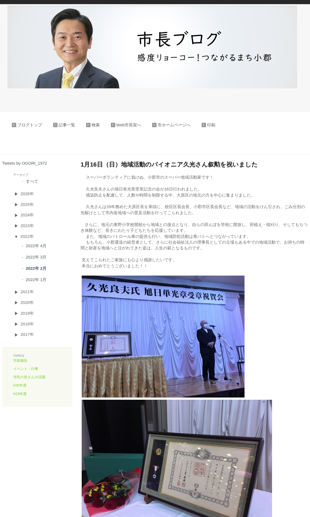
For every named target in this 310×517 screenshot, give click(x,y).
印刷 (211, 125)
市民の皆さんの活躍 (29, 377)
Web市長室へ (128, 125)
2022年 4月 (36, 245)
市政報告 (20, 360)
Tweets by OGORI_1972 (24, 163)
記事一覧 (67, 125)
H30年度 (20, 385)
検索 (96, 125)
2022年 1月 (36, 279)
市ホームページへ (174, 125)
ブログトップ (29, 125)
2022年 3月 (36, 257)
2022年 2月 (36, 268)
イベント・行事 (25, 369)
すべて (32, 181)
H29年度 (20, 394)
